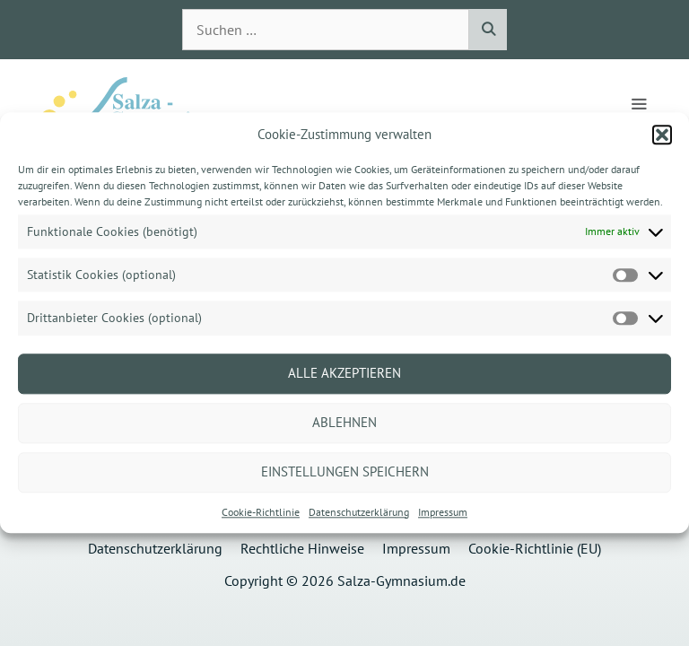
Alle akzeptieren (344, 372)
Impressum (442, 512)
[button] (662, 135)
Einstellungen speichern (345, 471)
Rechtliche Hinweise (302, 548)
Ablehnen (344, 422)
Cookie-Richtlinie (261, 512)
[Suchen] (487, 29)
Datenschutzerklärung (359, 512)
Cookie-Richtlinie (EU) (534, 548)
